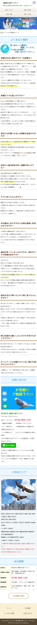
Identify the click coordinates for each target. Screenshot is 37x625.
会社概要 (28, 608)
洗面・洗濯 (9, 14)
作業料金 (16, 153)
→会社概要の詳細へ (18, 596)
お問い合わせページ (7, 429)
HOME (2, 32)
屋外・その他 (27, 14)
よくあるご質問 (9, 613)
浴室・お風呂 (27, 10)
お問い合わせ (27, 613)
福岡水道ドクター (11, 2)
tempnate (25, 623)
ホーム (9, 608)
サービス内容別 (26, 153)
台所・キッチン (9, 10)
